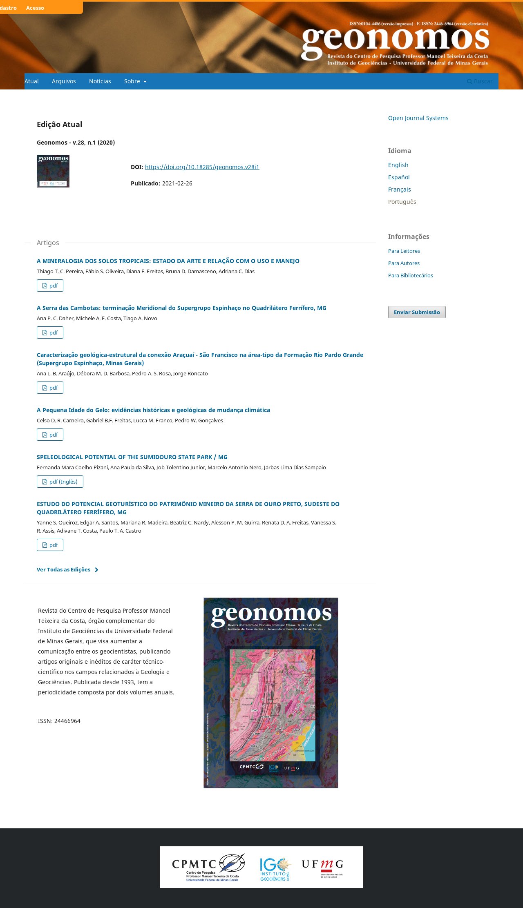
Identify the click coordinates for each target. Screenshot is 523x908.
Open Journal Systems (418, 118)
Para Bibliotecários (410, 275)
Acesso (35, 7)
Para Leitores (404, 250)
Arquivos (64, 81)
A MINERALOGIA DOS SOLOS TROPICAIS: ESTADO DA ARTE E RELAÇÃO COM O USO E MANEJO (168, 261)
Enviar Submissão (417, 312)
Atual (32, 81)
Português (402, 201)
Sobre (133, 81)
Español (399, 177)
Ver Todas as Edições (63, 569)
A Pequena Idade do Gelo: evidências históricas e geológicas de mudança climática (153, 410)
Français (399, 189)
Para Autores (404, 263)
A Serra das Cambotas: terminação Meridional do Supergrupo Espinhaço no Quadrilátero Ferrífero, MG (181, 308)
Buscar (480, 81)
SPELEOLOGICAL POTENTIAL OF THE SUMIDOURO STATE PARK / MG (132, 457)
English (398, 165)
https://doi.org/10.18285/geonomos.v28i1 (202, 167)
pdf (53, 285)
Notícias (100, 81)
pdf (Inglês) (63, 481)
